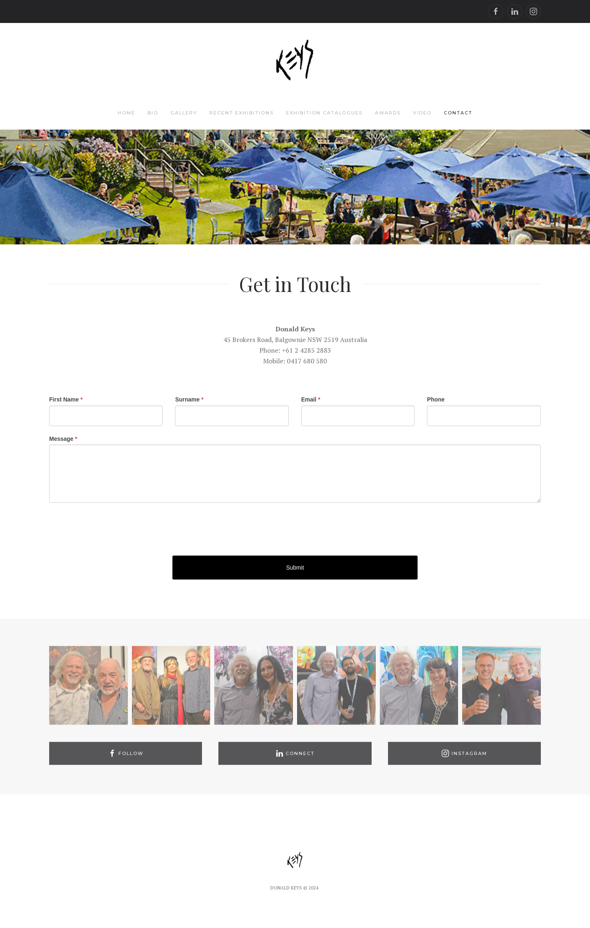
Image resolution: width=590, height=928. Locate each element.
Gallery (183, 113)
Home (126, 113)
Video (422, 113)
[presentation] (111, 527)
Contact (458, 113)
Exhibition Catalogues (324, 113)
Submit (295, 567)
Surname (189, 399)
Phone (436, 399)
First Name (66, 399)
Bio (153, 113)
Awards (388, 113)
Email (310, 399)
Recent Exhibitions (241, 113)
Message (63, 438)
